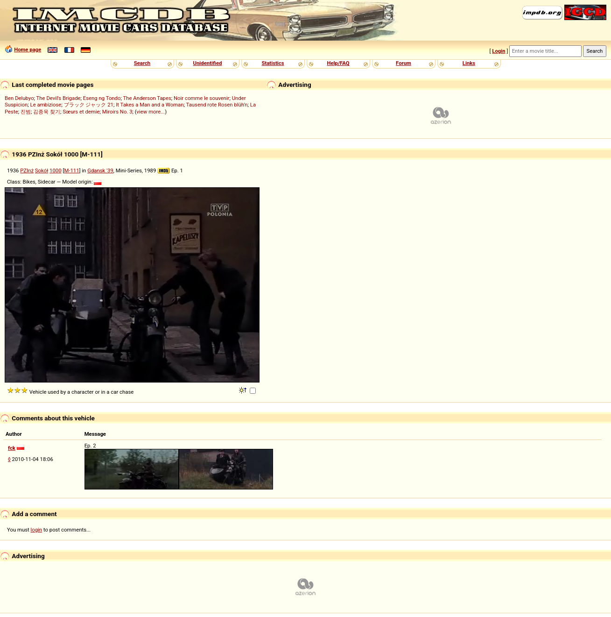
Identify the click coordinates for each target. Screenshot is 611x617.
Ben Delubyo (19, 98)
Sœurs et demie (81, 111)
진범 (26, 111)
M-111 (71, 170)
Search (142, 63)
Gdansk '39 (100, 170)
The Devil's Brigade (58, 98)
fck (11, 448)
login (36, 529)
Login (498, 51)
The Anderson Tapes (147, 98)
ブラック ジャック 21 (88, 104)
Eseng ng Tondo (102, 98)
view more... (151, 111)
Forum (403, 63)
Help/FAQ (338, 63)
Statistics (272, 63)
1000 (55, 170)
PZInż (27, 170)
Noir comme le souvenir (201, 98)
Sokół (41, 170)
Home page (27, 49)
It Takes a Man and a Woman (149, 104)
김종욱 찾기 (46, 111)
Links (469, 63)
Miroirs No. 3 (117, 111)
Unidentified (207, 63)
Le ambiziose (46, 104)
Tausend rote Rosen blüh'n (217, 104)
